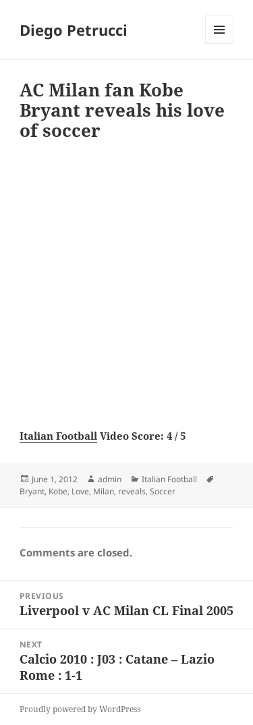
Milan (103, 491)
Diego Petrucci (74, 30)
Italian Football (58, 435)
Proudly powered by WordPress (80, 709)
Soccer (162, 491)
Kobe (58, 491)
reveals (132, 491)
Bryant (32, 491)
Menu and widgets (219, 43)
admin (109, 479)
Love (80, 491)
